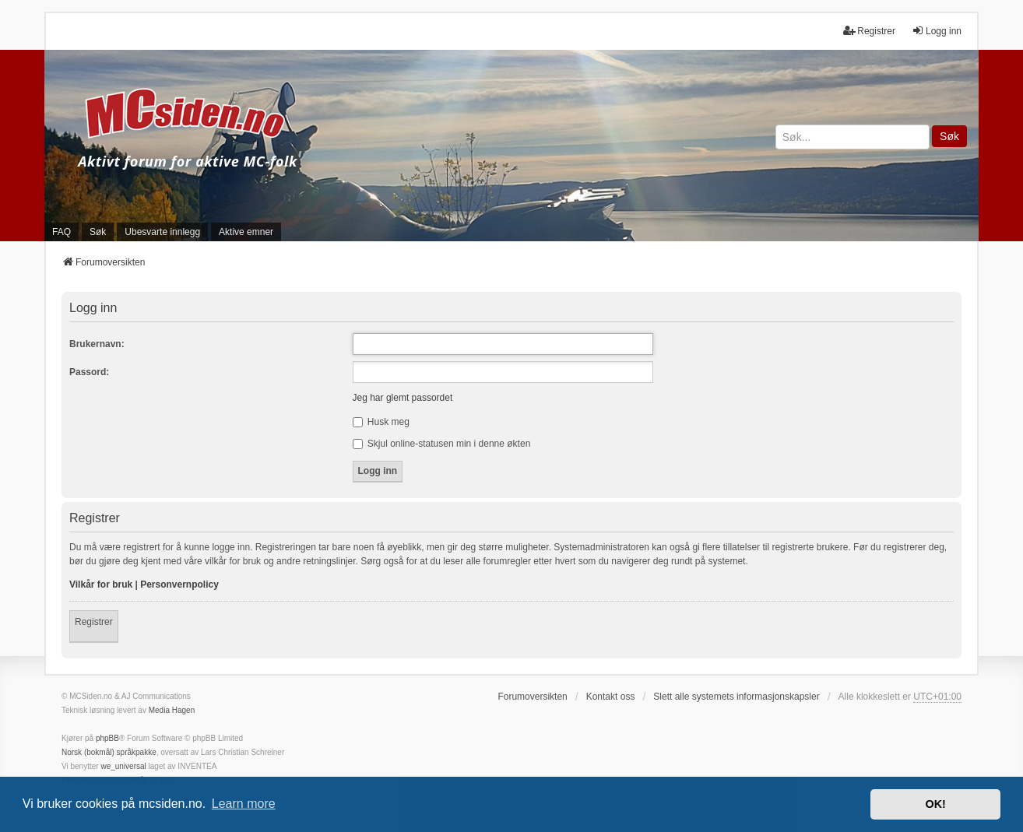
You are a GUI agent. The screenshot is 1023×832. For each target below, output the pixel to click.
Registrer (94, 621)
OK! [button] (935, 804)
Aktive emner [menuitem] (246, 231)
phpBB (107, 738)
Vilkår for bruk (100, 584)
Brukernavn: (97, 344)
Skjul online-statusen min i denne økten (442, 443)
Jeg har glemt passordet (403, 397)
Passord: (89, 372)
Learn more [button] (244, 803)
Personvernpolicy (179, 584)
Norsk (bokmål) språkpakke (109, 752)
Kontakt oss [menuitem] (610, 696)
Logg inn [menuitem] (936, 31)
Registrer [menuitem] (869, 31)
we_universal (123, 766)
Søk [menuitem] (98, 231)
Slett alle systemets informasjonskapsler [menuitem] (736, 696)
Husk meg (381, 421)
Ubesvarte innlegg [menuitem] (162, 231)
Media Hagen (172, 710)
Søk (949, 136)
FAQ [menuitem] (61, 231)
